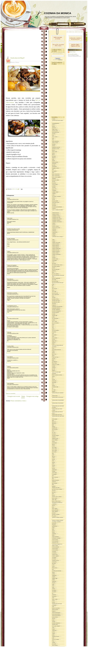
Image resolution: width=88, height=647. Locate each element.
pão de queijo (54, 483)
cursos (53, 261)
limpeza (53, 426)
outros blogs (54, 472)
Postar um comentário (10, 393)
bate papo (54, 156)
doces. (53, 296)
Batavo (53, 154)
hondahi (53, 366)
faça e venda (54, 321)
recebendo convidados (56, 538)
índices (53, 376)
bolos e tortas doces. (56, 175)
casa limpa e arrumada (56, 196)
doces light (54, 291)
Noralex (53, 465)
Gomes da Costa (55, 357)
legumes (53, 391)
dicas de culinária (55, 273)
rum (53, 569)
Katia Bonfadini (10, 383)
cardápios (54, 193)
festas (53, 336)
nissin (53, 463)
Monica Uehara (72, 51)
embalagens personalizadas (57, 306)
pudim (53, 527)
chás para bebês (55, 200)
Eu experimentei (55, 318)
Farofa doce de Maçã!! (18, 58)
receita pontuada (55, 541)
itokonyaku (54, 380)
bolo (53, 169)
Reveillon (54, 563)
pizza (53, 506)
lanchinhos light (55, 386)
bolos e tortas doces (56, 174)
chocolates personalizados (57, 206)
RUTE (8, 198)
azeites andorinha (55, 141)
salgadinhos (54, 575)
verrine (53, 631)
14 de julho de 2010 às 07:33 (12, 306)
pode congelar (55, 508)
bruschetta (54, 182)
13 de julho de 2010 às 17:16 (12, 219)
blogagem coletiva (55, 168)
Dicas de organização (56, 278)
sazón (53, 587)
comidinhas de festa (56, 215)
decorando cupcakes (56, 266)
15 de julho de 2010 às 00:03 (12, 367)
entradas (53, 313)
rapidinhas (54, 533)
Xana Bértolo (10, 356)
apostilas (54, 133)
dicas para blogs (55, 281)
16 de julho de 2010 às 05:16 (12, 384)
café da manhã (55, 184)
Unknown (9, 332)
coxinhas (54, 235)
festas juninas (54, 337)
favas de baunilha (55, 330)
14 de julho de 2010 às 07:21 (12, 294)
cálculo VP (54, 188)
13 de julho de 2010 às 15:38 (12, 199)
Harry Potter (54, 363)
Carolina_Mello (10, 346)
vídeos (53, 634)
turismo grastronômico (56, 615)
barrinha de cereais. (56, 148)
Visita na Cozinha (55, 639)
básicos (53, 150)
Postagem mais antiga (32, 396)
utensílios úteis (55, 624)
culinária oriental (55, 252)
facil (53, 325)
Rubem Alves (54, 567)
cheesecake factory (55, 202)
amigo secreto (55, 129)
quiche (53, 530)
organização (54, 469)
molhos (53, 457)
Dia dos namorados (56, 269)
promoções (54, 523)
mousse (53, 459)
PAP (53, 484)
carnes (53, 194)
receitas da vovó (55, 542)
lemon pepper (54, 418)
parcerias (54, 492)
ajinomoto (54, 127)
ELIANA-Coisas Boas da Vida (13, 229)
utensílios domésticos (56, 622)
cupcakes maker (55, 258)
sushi (53, 606)
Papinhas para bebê (56, 487)
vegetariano (54, 630)
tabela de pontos (55, 609)
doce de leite (54, 288)
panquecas (54, 481)
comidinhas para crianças (57, 218)
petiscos (53, 505)
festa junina (54, 334)
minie (53, 454)
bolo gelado (54, 171)
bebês (53, 159)
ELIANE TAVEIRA (11, 238)
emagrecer (54, 304)
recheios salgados (55, 555)
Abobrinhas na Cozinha (12, 292)
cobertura (54, 208)
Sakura (53, 572)
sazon (53, 585)
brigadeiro (54, 178)
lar (52, 388)
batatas (53, 153)
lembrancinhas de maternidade (58, 400)
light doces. (54, 423)
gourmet (53, 358)
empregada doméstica (56, 307)
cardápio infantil (55, 191)
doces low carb (55, 293)
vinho (53, 637)
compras (54, 223)
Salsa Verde (9, 218)
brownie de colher (55, 179)
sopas (53, 597)
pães (53, 475)
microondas (54, 451)
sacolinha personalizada (56, 570)
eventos (53, 319)
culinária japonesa (55, 246)
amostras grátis (55, 130)
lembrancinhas (55, 395)
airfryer (53, 126)
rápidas (53, 532)
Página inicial (23, 397)
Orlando (53, 471)
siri (53, 593)
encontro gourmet (55, 312)
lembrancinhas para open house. (58, 416)
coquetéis (54, 233)
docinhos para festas (56, 300)
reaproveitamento (55, 536)
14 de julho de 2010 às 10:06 (12, 318)
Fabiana (9, 366)
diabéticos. (54, 270)
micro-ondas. (54, 450)
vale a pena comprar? (56, 625)
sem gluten (54, 590)
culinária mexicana (55, 249)
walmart (53, 642)
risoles (53, 564)
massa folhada (55, 439)
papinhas (54, 486)
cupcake (53, 255)
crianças (53, 240)
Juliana (8, 251)
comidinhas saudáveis (56, 220)
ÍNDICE (54, 370)
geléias (53, 352)
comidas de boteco (55, 214)
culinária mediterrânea (56, 248)
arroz (53, 135)
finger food (54, 340)
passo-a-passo (55, 498)
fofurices (54, 342)
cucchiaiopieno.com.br (12, 305)
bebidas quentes (55, 162)
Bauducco (54, 157)
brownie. (54, 181)
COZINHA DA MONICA (57, 13)
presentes (54, 512)
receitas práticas (55, 548)
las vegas (54, 389)
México (53, 444)
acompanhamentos (55, 123)
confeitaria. (54, 230)
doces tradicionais (55, 294)
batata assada (54, 151)
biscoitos (54, 165)
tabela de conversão (56, 608)
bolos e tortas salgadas (56, 177)
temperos (54, 611)
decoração (54, 263)
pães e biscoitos (55, 477)
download (54, 303)
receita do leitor (55, 539)
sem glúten (54, 591)
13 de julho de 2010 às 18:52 (12, 230)
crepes (53, 239)
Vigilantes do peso (55, 636)
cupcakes (54, 257)
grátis (53, 360)
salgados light (55, 578)
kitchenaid (54, 382)
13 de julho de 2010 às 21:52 (12, 266)
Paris (53, 493)
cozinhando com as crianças (57, 236)
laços (53, 383)
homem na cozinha (55, 364)
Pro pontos (54, 515)
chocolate (54, 203)
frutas (53, 348)
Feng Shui (54, 331)
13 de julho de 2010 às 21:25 (12, 252)
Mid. (53, 453)
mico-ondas (54, 447)
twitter (53, 619)
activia (53, 124)
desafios (13, 189)
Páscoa (53, 495)
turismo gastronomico (56, 612)
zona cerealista (55, 645)
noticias (53, 468)
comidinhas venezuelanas (57, 221)
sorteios (53, 602)
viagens (53, 633)
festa (53, 333)
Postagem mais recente (13, 396)
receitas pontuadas (55, 546)
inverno (53, 379)
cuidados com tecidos (56, 242)
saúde (53, 584)
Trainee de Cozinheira (11, 265)
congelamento (55, 232)
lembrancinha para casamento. (58, 392)
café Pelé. (54, 187)
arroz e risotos (55, 136)
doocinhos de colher (56, 301)
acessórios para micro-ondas (57, 120)
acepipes (54, 118)
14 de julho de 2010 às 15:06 (12, 333)
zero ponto (54, 643)
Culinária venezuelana (56, 254)
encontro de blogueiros (56, 310)
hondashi (54, 367)
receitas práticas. (55, 549)
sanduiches (54, 581)
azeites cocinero (55, 142)
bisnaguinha (54, 166)
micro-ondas (54, 448)
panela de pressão (55, 480)
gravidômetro (54, 361)
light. (53, 424)
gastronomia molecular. (56, 349)
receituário (54, 551)
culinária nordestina (56, 251)
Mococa (53, 456)
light (53, 420)
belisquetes (54, 163)
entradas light (54, 315)
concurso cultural (55, 226)
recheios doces (55, 554)
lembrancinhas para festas (57, 414)
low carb (54, 432)
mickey (53, 445)
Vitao (53, 640)
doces (53, 290)
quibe (53, 529)
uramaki (53, 621)
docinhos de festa (55, 299)
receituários (54, 552)
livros (53, 430)
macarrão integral (55, 435)
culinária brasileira (55, 243)
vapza (53, 627)
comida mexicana (55, 212)
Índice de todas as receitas (57, 374)
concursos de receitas (56, 227)
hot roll (53, 368)
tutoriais (53, 618)
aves (53, 139)
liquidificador (54, 427)
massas (53, 441)
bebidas (53, 160)
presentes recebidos (56, 514)
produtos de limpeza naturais (57, 517)
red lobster (54, 558)
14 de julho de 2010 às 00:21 (12, 280)
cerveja (53, 199)
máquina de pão (55, 438)
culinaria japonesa (55, 245)
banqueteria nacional (56, 147)
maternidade (54, 442)
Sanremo (54, 582)
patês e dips (54, 499)
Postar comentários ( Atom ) (18, 400)
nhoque (53, 462)
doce (53, 287)
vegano (53, 628)
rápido (53, 535)
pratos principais (55, 509)
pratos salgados (55, 511)
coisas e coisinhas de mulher (57, 209)
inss (53, 377)
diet (53, 285)
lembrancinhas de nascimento (58, 403)
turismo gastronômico (56, 614)
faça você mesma (55, 322)
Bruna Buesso (10, 279)
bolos (53, 172)
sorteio (53, 600)
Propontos (54, 524)
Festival (53, 339)
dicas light (54, 279)
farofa (17, 189)
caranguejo (54, 190)
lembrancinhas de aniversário (57, 397)
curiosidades (54, 260)
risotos (53, 566)
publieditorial (54, 526)
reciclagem (54, 557)
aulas (53, 138)
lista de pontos (55, 429)
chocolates (54, 205)
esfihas (53, 316)
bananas (53, 145)
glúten (53, 355)
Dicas (53, 272)
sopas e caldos (55, 599)
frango (53, 343)
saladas (53, 573)
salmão (53, 579)
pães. (53, 478)
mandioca (54, 436)
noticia (53, 466)
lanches (53, 385)
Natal (53, 460)
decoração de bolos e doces (57, 264)
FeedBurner (60, 59)
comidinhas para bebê (56, 217)
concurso (54, 224)
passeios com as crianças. (57, 496)
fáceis (53, 324)
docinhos (54, 297)
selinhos (53, 588)
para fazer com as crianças (57, 489)
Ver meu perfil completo (72, 54)
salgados (54, 576)
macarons (54, 433)
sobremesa (54, 594)
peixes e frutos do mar (56, 501)
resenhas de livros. (55, 560)
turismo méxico (55, 617)
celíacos (53, 197)
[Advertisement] (20, 44)
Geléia (53, 351)
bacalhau (54, 144)
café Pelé (54, 185)
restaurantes (54, 561)
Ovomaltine (54, 474)
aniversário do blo (55, 132)
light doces (54, 421)
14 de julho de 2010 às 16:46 (12, 347)
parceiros (54, 490)
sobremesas (54, 596)
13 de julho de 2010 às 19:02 (12, 239)
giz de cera (54, 354)
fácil (53, 327)
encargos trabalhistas (56, 309)
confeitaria (54, 229)
